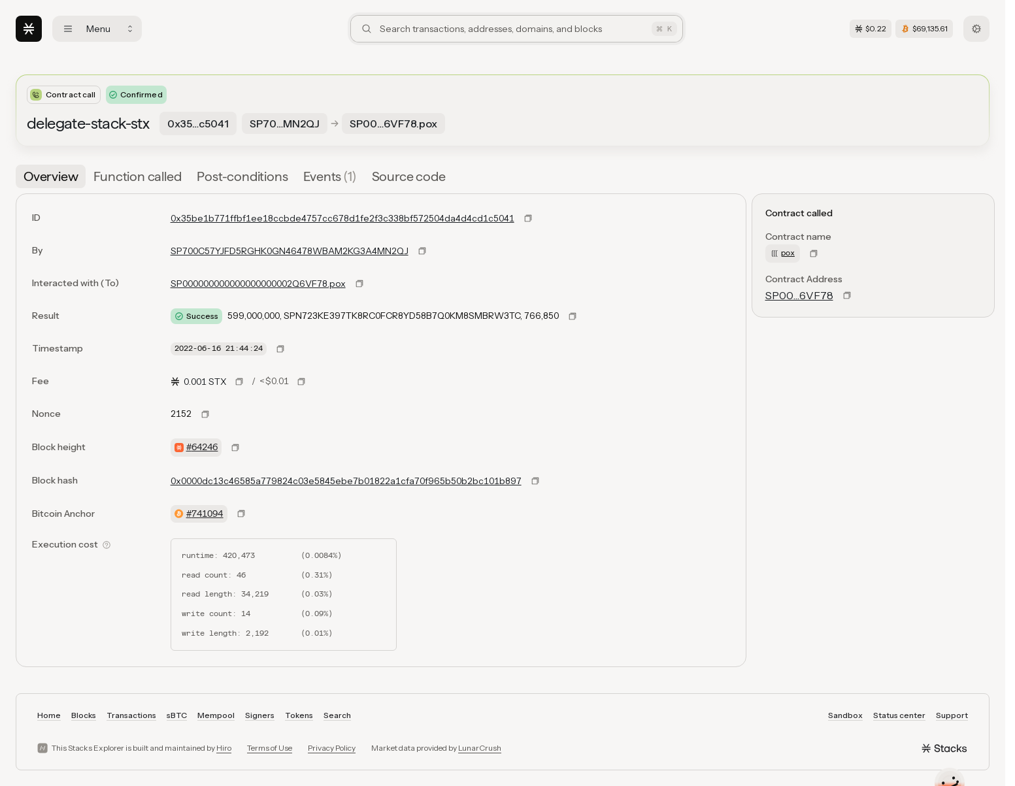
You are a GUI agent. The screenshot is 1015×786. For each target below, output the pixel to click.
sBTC (177, 715)
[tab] (51, 176)
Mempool (216, 715)
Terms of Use (269, 748)
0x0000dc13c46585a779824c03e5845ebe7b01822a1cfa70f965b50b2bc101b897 (346, 481)
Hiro (223, 748)
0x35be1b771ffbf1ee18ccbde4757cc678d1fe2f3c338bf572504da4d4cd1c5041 (342, 218)
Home (49, 715)
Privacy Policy (332, 748)
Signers (260, 715)
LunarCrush (479, 748)
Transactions (131, 715)
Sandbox (845, 715)
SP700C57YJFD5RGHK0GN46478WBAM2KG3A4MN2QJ (289, 251)
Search (337, 715)
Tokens (299, 715)
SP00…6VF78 (799, 295)
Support (952, 715)
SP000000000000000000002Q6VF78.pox (258, 283)
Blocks (83, 715)
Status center (899, 715)
